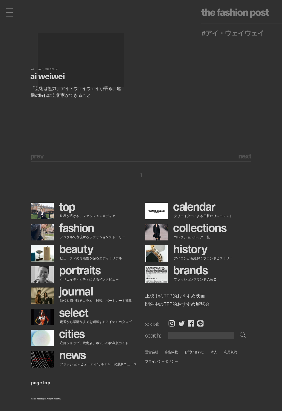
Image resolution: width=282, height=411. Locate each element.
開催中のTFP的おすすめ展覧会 (177, 304)
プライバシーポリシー (161, 361)
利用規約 (230, 352)
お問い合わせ (194, 352)
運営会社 (151, 352)
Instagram (171, 323)
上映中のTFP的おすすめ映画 (175, 296)
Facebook (191, 323)
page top (40, 382)
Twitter (181, 323)
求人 (214, 352)
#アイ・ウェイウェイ (232, 33)
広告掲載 (171, 352)
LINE (200, 323)
